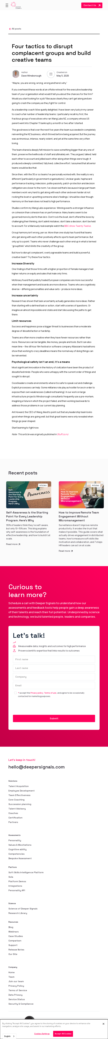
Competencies (16, 853)
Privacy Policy (16, 985)
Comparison (14, 940)
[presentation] (34, 706)
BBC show (77, 225)
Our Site (12, 954)
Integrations (15, 885)
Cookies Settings (42, 1034)
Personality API (16, 890)
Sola (10, 876)
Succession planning (19, 804)
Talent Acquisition (18, 786)
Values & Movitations (19, 844)
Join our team (16, 981)
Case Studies (15, 936)
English (7, 1036)
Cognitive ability (17, 849)
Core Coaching (16, 799)
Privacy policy (37, 692)
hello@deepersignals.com (36, 767)
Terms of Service (17, 990)
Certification (15, 817)
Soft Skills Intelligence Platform (26, 872)
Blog (10, 927)
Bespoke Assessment (20, 858)
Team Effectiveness (19, 795)
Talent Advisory (17, 808)
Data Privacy (15, 994)
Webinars (13, 931)
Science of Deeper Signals (22, 908)
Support (12, 945)
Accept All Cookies (63, 1034)
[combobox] (9, 1036)
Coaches (13, 813)
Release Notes (16, 949)
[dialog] (54, 1029)
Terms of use (50, 692)
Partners (13, 822)
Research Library (17, 913)
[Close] (103, 1024)
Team (11, 976)
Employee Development (21, 790)
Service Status (16, 999)
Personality (14, 840)
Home (11, 972)
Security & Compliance (20, 1003)
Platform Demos (17, 881)
